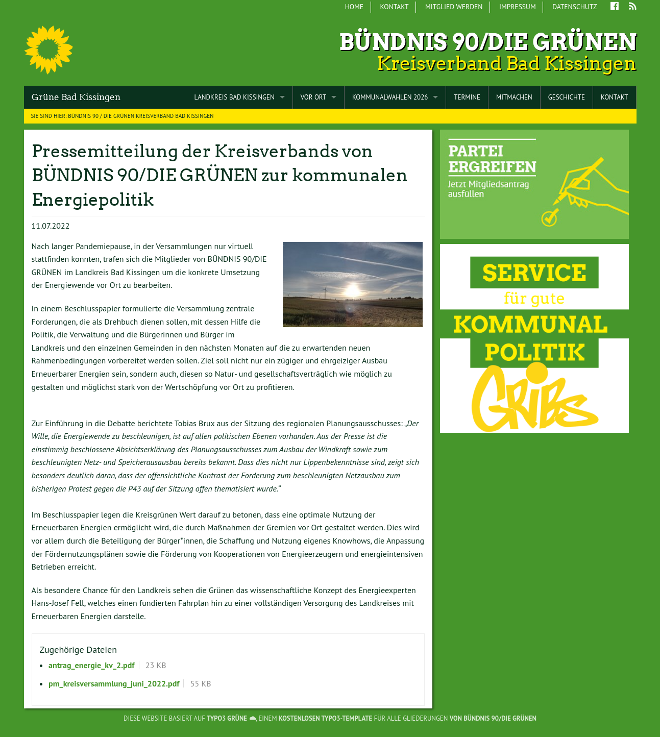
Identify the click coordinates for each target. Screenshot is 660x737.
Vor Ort (313, 97)
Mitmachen (514, 97)
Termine (467, 97)
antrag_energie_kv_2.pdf (91, 665)
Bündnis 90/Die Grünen (488, 42)
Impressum (517, 6)
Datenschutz (574, 6)
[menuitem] (354, 7)
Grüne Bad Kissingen (76, 97)
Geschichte (566, 97)
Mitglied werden (453, 6)
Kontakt (394, 6)
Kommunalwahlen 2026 (390, 97)
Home (354, 6)
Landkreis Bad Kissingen (234, 97)
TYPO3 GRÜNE (227, 718)
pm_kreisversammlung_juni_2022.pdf (113, 683)
